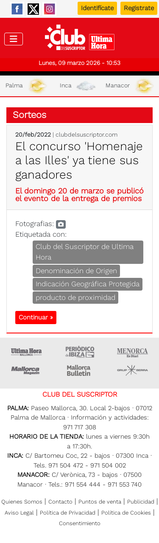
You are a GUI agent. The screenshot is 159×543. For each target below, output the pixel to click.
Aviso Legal (19, 512)
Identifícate (97, 8)
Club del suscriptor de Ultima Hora (79, 39)
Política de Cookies (126, 512)
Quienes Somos (21, 501)
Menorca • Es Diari (132, 351)
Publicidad (140, 501)
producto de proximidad (75, 297)
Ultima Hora (26, 351)
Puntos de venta (99, 501)
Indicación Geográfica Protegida (87, 284)
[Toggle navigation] (13, 39)
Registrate (139, 8)
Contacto (60, 501)
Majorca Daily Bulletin (79, 370)
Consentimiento (79, 523)
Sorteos (29, 114)
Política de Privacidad (67, 512)
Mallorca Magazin (26, 370)
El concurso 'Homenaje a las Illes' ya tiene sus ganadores (79, 160)
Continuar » (36, 317)
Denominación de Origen (76, 270)
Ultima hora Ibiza (79, 351)
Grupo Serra (132, 370)
